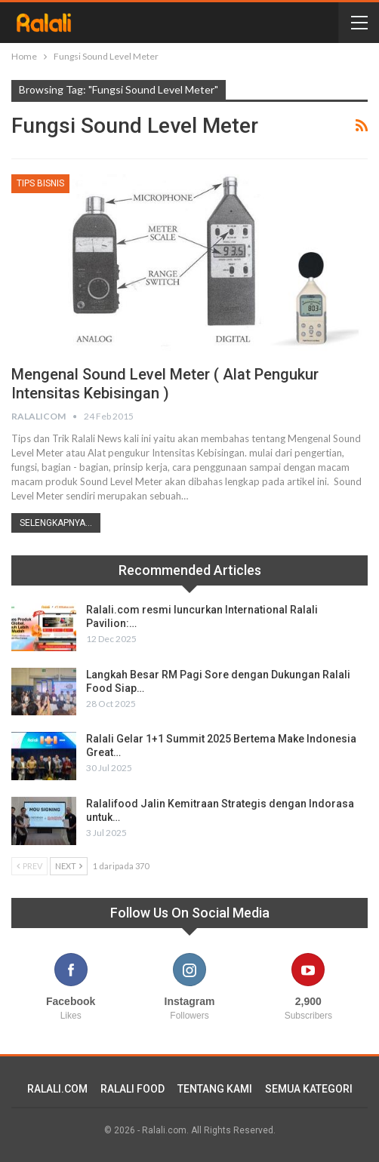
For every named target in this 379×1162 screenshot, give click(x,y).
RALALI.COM (57, 1089)
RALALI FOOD (132, 1089)
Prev (29, 866)
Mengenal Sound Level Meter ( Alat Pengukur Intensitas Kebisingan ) (165, 383)
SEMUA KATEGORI (309, 1089)
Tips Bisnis (40, 183)
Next (68, 866)
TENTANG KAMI (214, 1089)
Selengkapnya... (56, 523)
